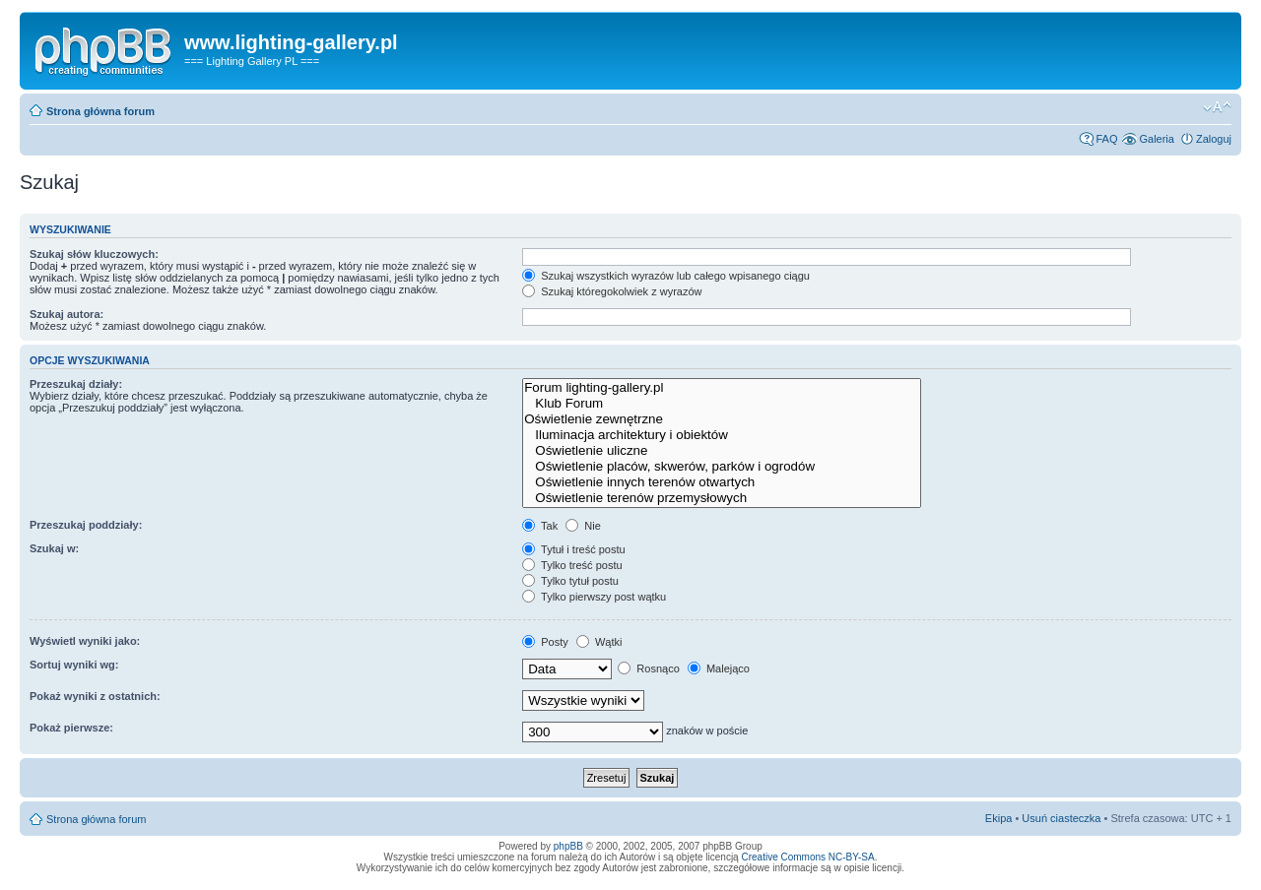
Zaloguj (1213, 139)
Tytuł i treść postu (573, 549)
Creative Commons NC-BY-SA (807, 857)
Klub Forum (721, 404)
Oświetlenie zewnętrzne (721, 419)
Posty (545, 642)
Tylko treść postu (572, 565)
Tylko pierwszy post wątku (594, 597)
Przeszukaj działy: (76, 384)
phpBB (568, 846)
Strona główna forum (100, 111)
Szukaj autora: (66, 314)
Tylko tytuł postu (570, 581)
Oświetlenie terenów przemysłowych (721, 498)
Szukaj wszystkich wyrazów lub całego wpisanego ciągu (666, 276)
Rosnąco (648, 668)
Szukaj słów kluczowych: (94, 254)
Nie (583, 526)
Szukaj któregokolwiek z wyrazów (611, 291)
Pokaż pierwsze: (71, 727)
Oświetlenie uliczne (721, 451)
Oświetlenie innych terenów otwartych (721, 482)
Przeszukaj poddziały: (86, 525)
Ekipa (999, 818)
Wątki (599, 642)
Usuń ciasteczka (1061, 818)
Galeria (1156, 139)
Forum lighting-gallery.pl (721, 388)
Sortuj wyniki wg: (74, 664)
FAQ (1106, 139)
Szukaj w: (54, 548)
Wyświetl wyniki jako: (85, 641)
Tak (540, 526)
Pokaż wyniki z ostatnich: (95, 696)
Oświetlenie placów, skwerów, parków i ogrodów (721, 467)
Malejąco (719, 668)
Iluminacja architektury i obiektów (721, 435)
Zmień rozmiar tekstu (1217, 107)
